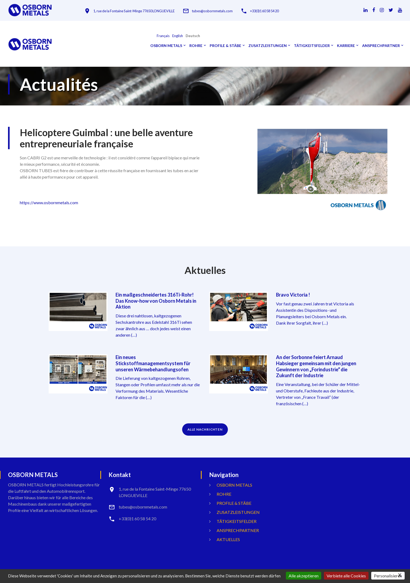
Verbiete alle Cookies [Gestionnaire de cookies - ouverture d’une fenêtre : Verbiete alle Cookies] (346, 575)
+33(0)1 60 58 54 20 (271, 11)
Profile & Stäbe (225, 46)
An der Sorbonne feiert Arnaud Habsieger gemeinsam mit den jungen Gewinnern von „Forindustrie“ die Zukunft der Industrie (316, 365)
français (163, 36)
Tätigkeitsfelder (312, 46)
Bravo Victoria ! (293, 295)
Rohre (195, 46)
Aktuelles (228, 538)
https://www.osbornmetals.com (49, 202)
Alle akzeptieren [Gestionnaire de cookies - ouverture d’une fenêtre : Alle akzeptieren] (304, 575)
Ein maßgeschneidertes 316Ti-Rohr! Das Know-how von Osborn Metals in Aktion (156, 300)
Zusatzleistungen (267, 46)
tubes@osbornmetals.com (216, 11)
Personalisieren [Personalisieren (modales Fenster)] (388, 575)
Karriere (346, 46)
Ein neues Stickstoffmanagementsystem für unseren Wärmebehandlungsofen (153, 362)
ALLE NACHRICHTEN (205, 428)
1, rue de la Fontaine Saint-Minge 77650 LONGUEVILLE (136, 11)
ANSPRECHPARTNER (381, 46)
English (177, 36)
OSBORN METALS (166, 46)
